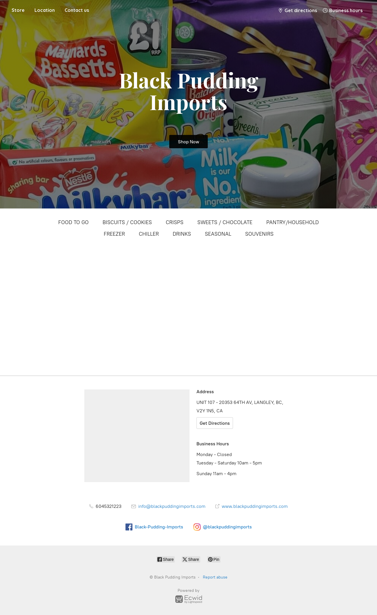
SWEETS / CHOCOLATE (224, 222)
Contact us (77, 10)
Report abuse (215, 577)
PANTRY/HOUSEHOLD (292, 222)
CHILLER (149, 234)
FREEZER (114, 234)
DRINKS (182, 234)
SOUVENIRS (259, 234)
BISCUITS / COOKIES (127, 222)
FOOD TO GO (73, 222)
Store (18, 10)
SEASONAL (218, 234)
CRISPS (174, 222)
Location (44, 10)
